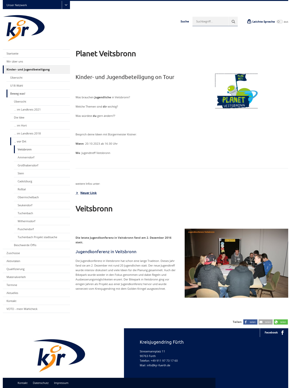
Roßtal (22, 189)
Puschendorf (26, 229)
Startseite (12, 53)
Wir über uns (36, 61)
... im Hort (20, 125)
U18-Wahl (38, 85)
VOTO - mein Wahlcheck (36, 309)
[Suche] (233, 21)
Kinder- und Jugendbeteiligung (36, 69)
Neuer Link (88, 193)
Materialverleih (36, 277)
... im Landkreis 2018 (27, 133)
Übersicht (16, 77)
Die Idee (19, 117)
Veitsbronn (25, 149)
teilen (253, 321)
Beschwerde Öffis (25, 245)
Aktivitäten (36, 261)
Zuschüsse (36, 253)
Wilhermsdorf (26, 221)
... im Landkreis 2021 (40, 109)
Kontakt (11, 301)
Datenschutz (41, 383)
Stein (21, 173)
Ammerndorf (26, 157)
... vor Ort (40, 141)
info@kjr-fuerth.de (158, 365)
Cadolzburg (25, 181)
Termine (11, 285)
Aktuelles (36, 293)
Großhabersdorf (28, 165)
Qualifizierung (36, 269)
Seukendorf (25, 205)
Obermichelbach (28, 197)
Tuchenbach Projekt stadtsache (37, 237)
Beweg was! (38, 93)
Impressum (61, 383)
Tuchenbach (25, 213)
